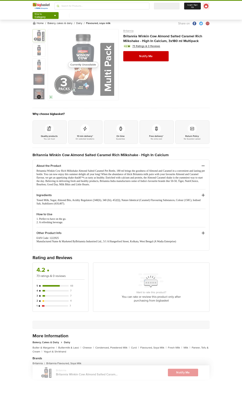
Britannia (128, 30)
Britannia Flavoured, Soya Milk (63, 363)
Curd (135, 347)
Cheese (88, 347)
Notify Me (146, 56)
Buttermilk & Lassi (69, 347)
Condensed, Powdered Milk (112, 347)
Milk (187, 347)
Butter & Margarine (45, 347)
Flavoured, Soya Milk (153, 347)
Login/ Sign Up (192, 6)
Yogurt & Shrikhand (55, 351)
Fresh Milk (175, 347)
